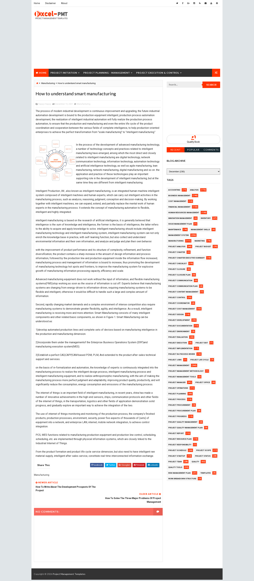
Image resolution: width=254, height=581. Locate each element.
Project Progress (177, 416)
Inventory (206, 218)
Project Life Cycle (199, 360)
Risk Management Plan (179, 473)
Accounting (174, 190)
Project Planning (177, 394)
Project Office (202, 382)
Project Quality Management (182, 422)
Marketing (200, 241)
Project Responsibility (179, 445)
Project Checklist (177, 263)
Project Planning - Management (106, 72)
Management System (178, 235)
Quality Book (193, 142)
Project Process (176, 399)
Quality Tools (175, 467)
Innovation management (180, 218)
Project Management (178, 365)
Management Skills (200, 229)
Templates (205, 473)
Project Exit (202, 343)
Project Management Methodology (185, 371)
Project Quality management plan (185, 428)
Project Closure (47, 80)
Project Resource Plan (179, 439)
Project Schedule (177, 450)
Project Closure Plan (179, 275)
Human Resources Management (183, 212)
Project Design (176, 314)
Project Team (175, 461)
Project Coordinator (179, 303)
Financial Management (179, 207)
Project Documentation (180, 326)
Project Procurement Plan (182, 411)
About (64, 3)
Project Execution (177, 343)
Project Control (176, 297)
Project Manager (176, 382)
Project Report (176, 433)
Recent (175, 149)
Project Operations (178, 388)
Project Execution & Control (157, 72)
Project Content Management (183, 292)
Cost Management (177, 201)
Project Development (179, 320)
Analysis (194, 190)
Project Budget (203, 246)
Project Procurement (179, 405)
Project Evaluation (178, 337)
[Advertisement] (127, 46)
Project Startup (176, 456)
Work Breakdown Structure (182, 478)
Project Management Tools (182, 377)
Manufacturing (83, 104)
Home (37, 3)
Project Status (203, 456)
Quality (195, 461)
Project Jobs (175, 360)
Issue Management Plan (180, 224)
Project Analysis (176, 246)
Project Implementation (180, 348)
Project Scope (203, 450)
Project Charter (176, 252)
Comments (211, 149)
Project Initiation (64, 72)
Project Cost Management (181, 309)
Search (211, 84)
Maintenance (174, 229)
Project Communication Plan (182, 286)
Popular (193, 149)
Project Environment (179, 331)
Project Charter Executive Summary (186, 258)
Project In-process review (181, 354)
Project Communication (180, 280)
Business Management (179, 195)
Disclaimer (50, 3)
